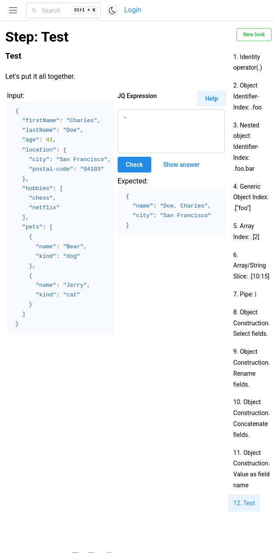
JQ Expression (137, 95)
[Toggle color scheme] (112, 10)
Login (132, 10)
